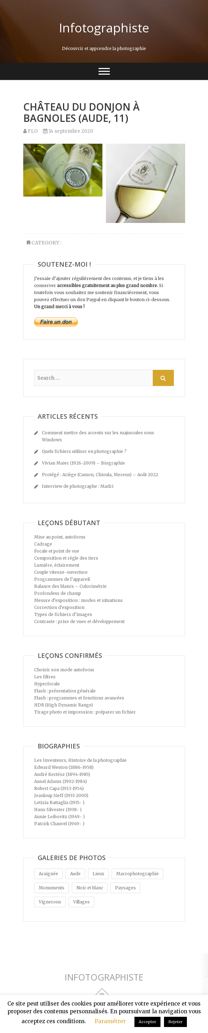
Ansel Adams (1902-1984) (60, 781)
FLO (30, 131)
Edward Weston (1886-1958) (64, 767)
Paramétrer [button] (110, 1021)
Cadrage (43, 544)
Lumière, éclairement (56, 565)
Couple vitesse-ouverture (61, 572)
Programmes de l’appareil (62, 579)
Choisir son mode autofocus (64, 669)
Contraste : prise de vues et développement (79, 621)
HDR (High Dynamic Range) (63, 705)
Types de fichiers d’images (63, 614)
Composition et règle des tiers (66, 558)
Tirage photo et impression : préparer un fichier (85, 712)
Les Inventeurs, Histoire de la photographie (80, 760)
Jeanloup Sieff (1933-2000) (61, 795)
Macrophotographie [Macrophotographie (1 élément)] (137, 873)
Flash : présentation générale (65, 690)
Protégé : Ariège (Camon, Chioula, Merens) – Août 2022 (100, 474)
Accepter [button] (147, 1021)
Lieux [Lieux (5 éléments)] (98, 873)
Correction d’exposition (59, 607)
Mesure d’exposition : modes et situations (78, 600)
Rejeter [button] (175, 1021)
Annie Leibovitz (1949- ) (59, 816)
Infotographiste (104, 28)
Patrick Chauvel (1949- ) (59, 823)
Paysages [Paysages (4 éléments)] (125, 887)
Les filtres (45, 676)
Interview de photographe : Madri (77, 486)
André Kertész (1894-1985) (62, 774)
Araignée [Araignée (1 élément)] (48, 873)
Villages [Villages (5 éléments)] (81, 901)
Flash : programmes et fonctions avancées (79, 698)
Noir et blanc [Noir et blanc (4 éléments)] (89, 887)
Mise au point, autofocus (60, 537)
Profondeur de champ (57, 593)
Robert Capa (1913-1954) (59, 788)
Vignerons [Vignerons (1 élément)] (50, 901)
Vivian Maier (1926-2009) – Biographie (83, 463)
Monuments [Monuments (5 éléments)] (51, 887)
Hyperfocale (47, 683)
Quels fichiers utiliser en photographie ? (84, 451)
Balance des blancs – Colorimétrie (70, 586)
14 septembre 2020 (68, 131)
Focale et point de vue (56, 551)
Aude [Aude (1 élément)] (75, 873)
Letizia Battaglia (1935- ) (59, 802)
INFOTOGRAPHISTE (104, 977)
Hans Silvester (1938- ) (58, 809)
